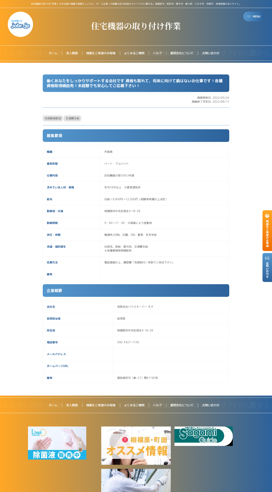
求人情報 (69, 53)
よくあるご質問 (134, 53)
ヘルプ (158, 53)
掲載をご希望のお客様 (99, 53)
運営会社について (183, 53)
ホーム (49, 53)
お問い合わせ (214, 53)
